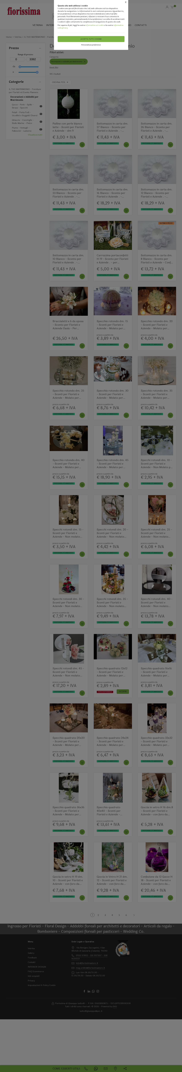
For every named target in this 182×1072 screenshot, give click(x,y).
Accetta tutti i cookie (91, 39)
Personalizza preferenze (91, 44)
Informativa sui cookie (94, 25)
